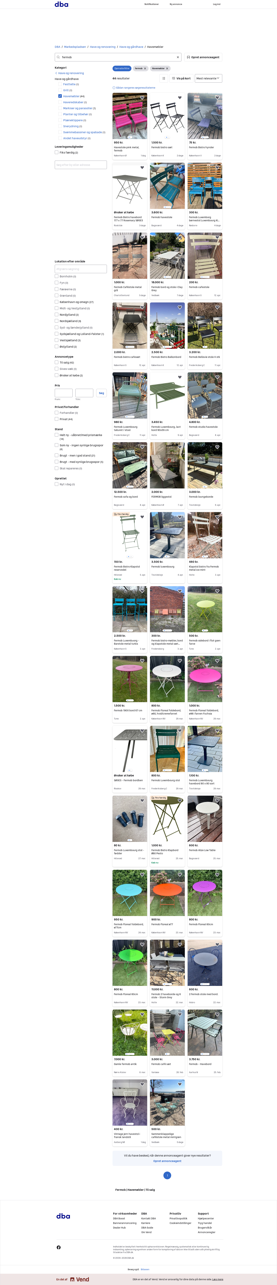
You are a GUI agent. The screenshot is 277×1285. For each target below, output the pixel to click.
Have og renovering (103, 47)
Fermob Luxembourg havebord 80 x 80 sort (201, 782)
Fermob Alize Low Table (202, 850)
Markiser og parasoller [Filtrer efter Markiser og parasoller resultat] (79, 108)
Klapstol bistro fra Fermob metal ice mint (204, 568)
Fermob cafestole (199, 287)
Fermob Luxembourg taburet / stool (125, 428)
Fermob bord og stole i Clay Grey (167, 288)
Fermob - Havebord (200, 1064)
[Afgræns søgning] (81, 269)
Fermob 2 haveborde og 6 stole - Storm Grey (166, 995)
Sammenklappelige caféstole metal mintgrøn (166, 1135)
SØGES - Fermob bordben (128, 780)
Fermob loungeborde (201, 497)
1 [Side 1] (167, 1175)
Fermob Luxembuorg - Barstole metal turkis (126, 642)
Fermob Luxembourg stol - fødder (129, 851)
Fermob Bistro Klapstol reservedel (127, 568)
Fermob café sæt (161, 1064)
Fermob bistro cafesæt (127, 357)
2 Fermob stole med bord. (203, 994)
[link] (69, 73)
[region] (130, 116)
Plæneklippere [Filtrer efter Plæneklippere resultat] (74, 120)
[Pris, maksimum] (84, 393)
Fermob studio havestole (203, 427)
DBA (57, 47)
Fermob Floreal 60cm (201, 924)
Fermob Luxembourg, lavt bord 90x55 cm (166, 428)
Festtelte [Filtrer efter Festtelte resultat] (71, 84)
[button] (203, 57)
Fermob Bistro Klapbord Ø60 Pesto (164, 851)
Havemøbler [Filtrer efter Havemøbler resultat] (74, 96)
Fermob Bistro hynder (201, 147)
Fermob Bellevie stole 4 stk (204, 357)
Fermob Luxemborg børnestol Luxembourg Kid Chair (204, 220)
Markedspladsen (75, 47)
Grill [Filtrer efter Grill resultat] (67, 90)
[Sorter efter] (208, 78)
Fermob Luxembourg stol (165, 780)
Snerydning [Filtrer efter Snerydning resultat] (72, 126)
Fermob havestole (161, 217)
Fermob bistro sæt (161, 147)
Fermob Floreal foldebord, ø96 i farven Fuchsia (204, 712)
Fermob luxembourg (162, 566)
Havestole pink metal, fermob (126, 149)
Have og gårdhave (131, 47)
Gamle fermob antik (125, 1064)
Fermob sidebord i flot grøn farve (204, 642)
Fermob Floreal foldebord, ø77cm (129, 926)
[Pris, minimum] (64, 393)
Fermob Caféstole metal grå (128, 288)
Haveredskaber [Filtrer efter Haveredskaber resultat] (75, 102)
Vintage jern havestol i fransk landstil (127, 1135)
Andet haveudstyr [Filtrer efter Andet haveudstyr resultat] (77, 138)
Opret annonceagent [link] (167, 1161)
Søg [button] (101, 393)
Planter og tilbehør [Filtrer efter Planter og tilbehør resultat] (77, 114)
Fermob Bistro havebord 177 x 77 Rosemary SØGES (128, 218)
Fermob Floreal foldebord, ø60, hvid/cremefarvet (166, 712)
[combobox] (118, 57)
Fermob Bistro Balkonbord (166, 357)
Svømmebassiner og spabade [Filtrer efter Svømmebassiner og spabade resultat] (84, 132)
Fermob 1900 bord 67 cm (128, 710)
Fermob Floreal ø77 (162, 924)
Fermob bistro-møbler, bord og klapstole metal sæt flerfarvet (167, 644)
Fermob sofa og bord (126, 497)
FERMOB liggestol (161, 497)
